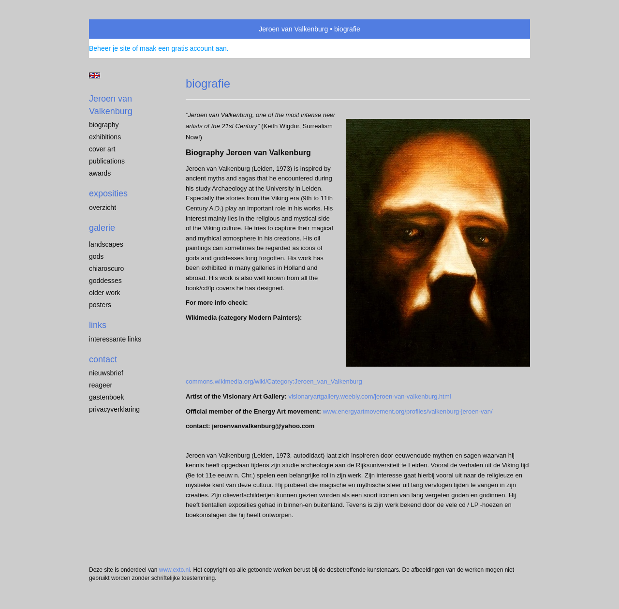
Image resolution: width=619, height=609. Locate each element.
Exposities (108, 193)
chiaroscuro (106, 268)
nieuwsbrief (106, 373)
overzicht (102, 207)
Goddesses (105, 280)
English (94, 75)
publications (107, 161)
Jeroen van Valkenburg (293, 29)
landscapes (106, 244)
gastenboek (106, 397)
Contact (103, 359)
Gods (96, 256)
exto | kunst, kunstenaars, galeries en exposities (116, 29)
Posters (100, 305)
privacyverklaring (114, 409)
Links (97, 325)
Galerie (102, 228)
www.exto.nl (174, 569)
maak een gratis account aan (183, 48)
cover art (102, 149)
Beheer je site (110, 48)
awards (100, 173)
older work (104, 293)
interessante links (115, 339)
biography (104, 125)
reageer (100, 385)
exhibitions (105, 137)
